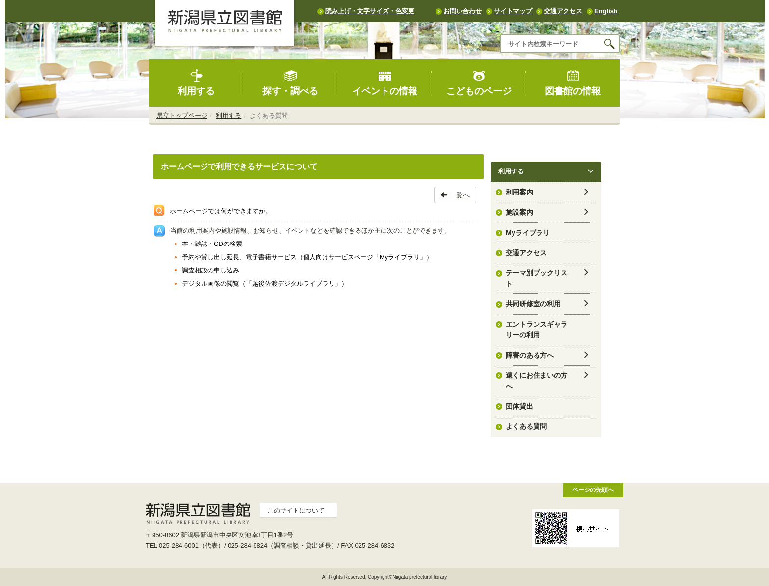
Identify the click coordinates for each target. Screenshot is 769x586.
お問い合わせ (462, 11)
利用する (196, 82)
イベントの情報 (384, 82)
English (605, 11)
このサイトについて (296, 510)
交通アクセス (563, 11)
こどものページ (479, 82)
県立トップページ (181, 115)
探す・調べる (290, 82)
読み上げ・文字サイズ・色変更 (369, 11)
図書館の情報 (573, 82)
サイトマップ (513, 11)
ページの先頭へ (593, 490)
